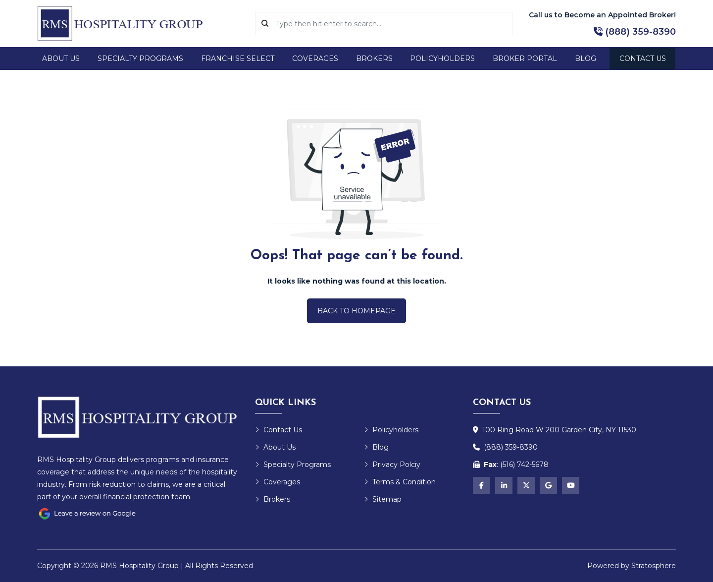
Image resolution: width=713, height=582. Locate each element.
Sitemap (383, 499)
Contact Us (642, 58)
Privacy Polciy (392, 464)
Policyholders (442, 58)
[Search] (390, 23)
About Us (61, 58)
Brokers (374, 58)
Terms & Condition (400, 481)
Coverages (315, 58)
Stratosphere (653, 565)
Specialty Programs (140, 58)
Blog (585, 58)
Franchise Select (237, 58)
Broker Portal (525, 58)
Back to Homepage (356, 310)
